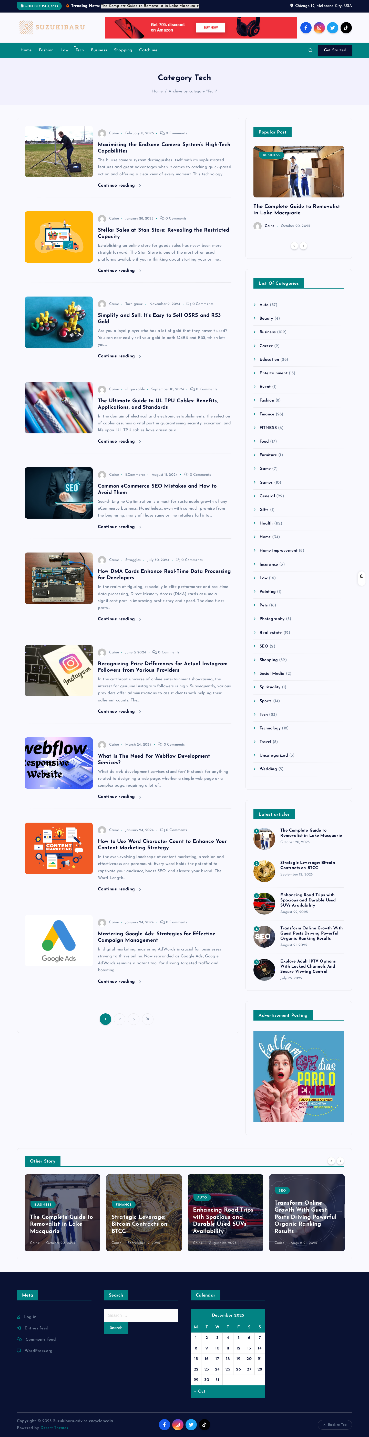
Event (265, 387)
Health (266, 523)
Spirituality (270, 687)
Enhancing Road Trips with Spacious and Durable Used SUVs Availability (308, 900)
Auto (264, 305)
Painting (268, 592)
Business (99, 50)
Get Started (335, 50)
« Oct (199, 1392)
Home (26, 50)
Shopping (123, 50)
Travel (265, 742)
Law (64, 50)
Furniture (268, 455)
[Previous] (294, 246)
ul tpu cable (135, 389)
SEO (264, 646)
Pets (264, 605)
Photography (272, 619)
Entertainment (274, 373)
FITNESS (268, 428)
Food (264, 442)
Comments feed (41, 1340)
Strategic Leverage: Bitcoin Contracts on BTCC (139, 1224)
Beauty (266, 319)
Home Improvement (279, 551)
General (267, 496)
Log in (30, 1317)
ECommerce (135, 475)
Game (265, 469)
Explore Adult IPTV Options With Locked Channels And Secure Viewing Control (308, 966)
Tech (80, 50)
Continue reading (119, 185)
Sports (266, 701)
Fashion (46, 50)
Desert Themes (54, 1428)
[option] (298, 188)
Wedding (268, 769)
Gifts (264, 510)
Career (266, 346)
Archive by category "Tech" (193, 91)
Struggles (133, 560)
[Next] (303, 246)
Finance (267, 414)
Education (269, 360)
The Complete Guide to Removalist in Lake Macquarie (61, 1224)
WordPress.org (39, 1351)
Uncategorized (274, 756)
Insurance (269, 565)
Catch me (148, 50)
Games (266, 483)
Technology (270, 728)
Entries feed (36, 1328)
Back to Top (335, 1425)
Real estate (271, 633)
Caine (108, 133)
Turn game (134, 304)
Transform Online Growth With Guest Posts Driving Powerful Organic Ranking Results (311, 933)
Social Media (272, 674)
